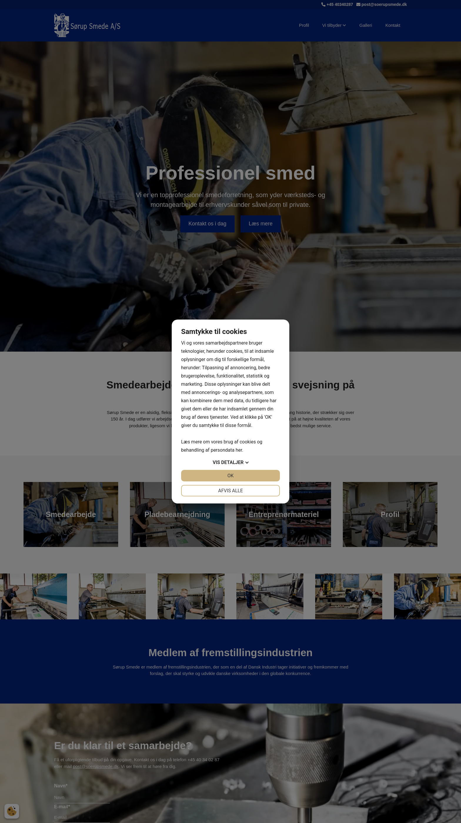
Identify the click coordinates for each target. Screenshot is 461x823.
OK (230, 475)
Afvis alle (230, 490)
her (238, 450)
